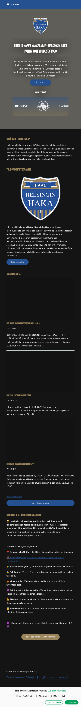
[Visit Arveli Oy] (46, 106)
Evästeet (30, 677)
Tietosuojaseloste (15, 677)
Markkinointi (58, 696)
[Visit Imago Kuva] (67, 106)
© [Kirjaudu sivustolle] (7, 671)
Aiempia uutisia (14, 496)
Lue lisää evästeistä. (57, 691)
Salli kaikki (71, 702)
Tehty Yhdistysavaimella (57, 677)
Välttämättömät (24, 696)
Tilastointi (41, 696)
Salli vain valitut (54, 702)
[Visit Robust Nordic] (23, 106)
